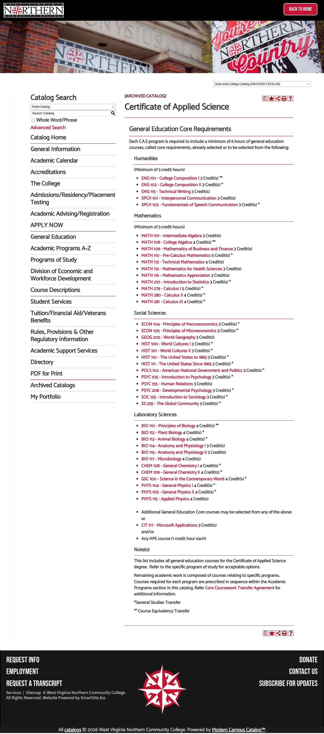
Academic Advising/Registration (69, 214)
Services (13, 693)
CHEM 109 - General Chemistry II (170, 472)
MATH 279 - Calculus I (161, 288)
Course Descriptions (55, 290)
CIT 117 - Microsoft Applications (169, 525)
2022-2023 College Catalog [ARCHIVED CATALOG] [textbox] (247, 84)
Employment (22, 671)
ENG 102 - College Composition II (171, 185)
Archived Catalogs (52, 385)
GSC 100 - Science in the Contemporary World (182, 479)
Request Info (22, 660)
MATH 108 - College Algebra (166, 242)
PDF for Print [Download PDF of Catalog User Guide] (46, 374)
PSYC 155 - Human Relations (167, 384)
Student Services (51, 302)
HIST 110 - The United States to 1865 (174, 357)
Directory (41, 362)
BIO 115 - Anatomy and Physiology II (174, 452)
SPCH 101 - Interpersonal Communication (178, 198)
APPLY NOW (46, 225)
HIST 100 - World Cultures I (166, 344)
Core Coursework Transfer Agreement (239, 588)
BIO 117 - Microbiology (161, 459)
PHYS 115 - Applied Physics (165, 499)
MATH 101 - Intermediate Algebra (171, 236)
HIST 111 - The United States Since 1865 (176, 364)
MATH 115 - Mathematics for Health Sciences (181, 269)
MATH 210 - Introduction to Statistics (175, 282)
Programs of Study (53, 260)
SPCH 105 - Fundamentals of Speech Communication (189, 205)
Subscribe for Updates (288, 683)
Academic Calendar (54, 161)
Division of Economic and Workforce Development (61, 275)
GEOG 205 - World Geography (168, 337)
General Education (53, 237)
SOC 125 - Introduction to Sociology (173, 397)
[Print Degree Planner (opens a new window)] (265, 98)
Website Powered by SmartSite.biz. (74, 698)
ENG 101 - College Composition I (170, 178)
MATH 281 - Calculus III (162, 302)
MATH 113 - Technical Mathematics (172, 262)
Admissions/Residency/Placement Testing (72, 199)
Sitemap (33, 693)
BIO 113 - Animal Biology (163, 439)
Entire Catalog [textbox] (41, 106)
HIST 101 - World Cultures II (166, 351)
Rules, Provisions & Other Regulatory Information (62, 336)
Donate (308, 660)
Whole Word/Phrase (56, 120)
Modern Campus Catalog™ (238, 730)
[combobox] (262, 84)
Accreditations (48, 172)
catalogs (72, 730)
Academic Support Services (63, 351)
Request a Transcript (34, 683)
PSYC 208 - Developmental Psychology (176, 390)
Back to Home (300, 9)
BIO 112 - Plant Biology (161, 432)
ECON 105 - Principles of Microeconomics (178, 331)
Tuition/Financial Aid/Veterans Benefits (68, 317)
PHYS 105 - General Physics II (167, 492)
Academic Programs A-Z (60, 248)
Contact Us (303, 671)
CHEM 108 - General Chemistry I (170, 466)
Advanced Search (48, 128)
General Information (55, 149)
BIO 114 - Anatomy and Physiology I (173, 446)
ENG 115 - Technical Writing (166, 191)
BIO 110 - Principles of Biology (168, 426)
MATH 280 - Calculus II (162, 295)
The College (45, 184)
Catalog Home (48, 138)
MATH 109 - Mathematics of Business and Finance (187, 249)
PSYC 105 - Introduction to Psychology (176, 377)
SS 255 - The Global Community (170, 403)
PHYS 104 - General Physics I (167, 485)
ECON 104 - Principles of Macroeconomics (179, 324)
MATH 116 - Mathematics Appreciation (175, 275)
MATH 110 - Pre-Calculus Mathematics (175, 255)
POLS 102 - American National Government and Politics (191, 370)
